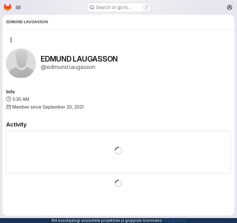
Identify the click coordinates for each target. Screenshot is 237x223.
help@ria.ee (174, 220)
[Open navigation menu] (18, 7)
